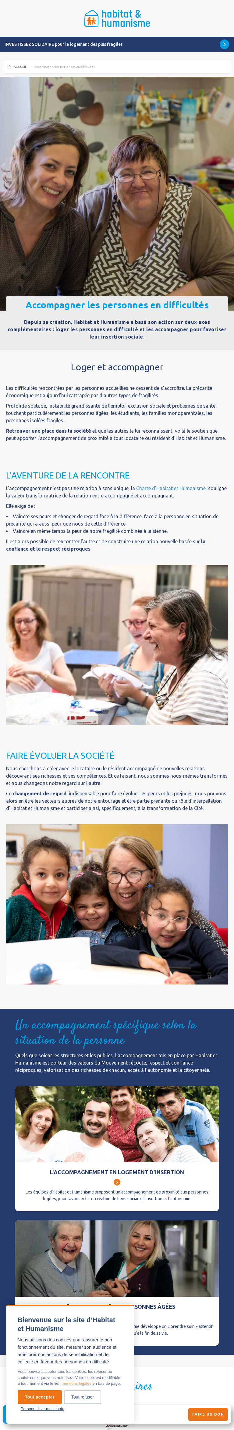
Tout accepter (40, 1397)
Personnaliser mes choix (42, 1408)
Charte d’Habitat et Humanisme (171, 488)
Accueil (20, 66)
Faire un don (208, 1414)
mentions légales (76, 1383)
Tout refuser (82, 1397)
